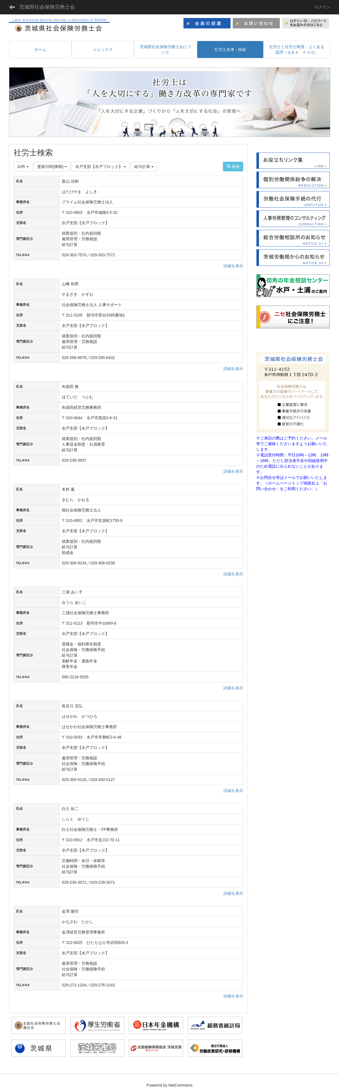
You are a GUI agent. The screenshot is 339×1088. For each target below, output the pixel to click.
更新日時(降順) (52, 166)
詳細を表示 (233, 266)
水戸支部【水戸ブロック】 (100, 166)
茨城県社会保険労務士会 (47, 7)
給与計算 (144, 166)
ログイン (322, 7)
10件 (23, 166)
